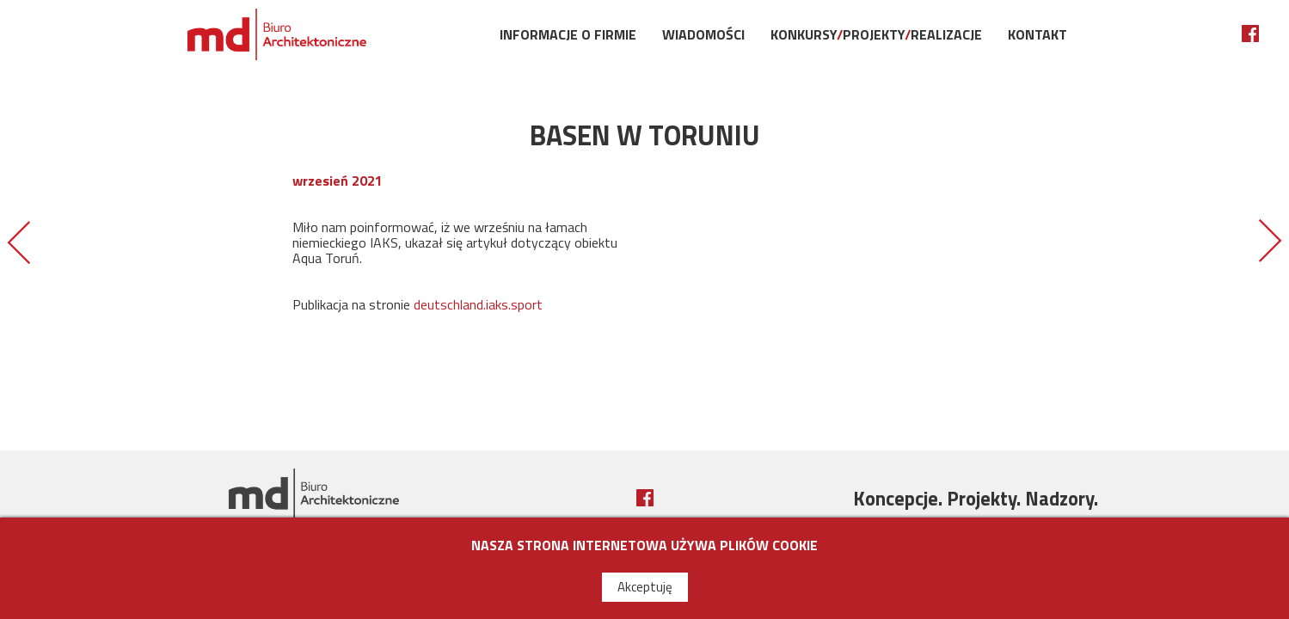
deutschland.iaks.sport (478, 304)
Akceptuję (644, 587)
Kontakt (1037, 34)
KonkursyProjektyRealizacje (876, 34)
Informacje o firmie (568, 34)
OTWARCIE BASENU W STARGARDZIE (18, 241)
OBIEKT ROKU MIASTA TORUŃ (1271, 241)
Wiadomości (703, 34)
